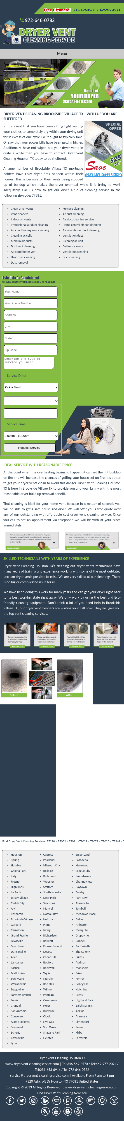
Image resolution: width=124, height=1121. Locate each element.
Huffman (49, 919)
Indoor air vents (21, 219)
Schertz (15, 1032)
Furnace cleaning (73, 209)
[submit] (30, 447)
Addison (81, 962)
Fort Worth (83, 946)
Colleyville (82, 984)
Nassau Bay (50, 914)
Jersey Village (19, 898)
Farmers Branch (21, 995)
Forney (80, 979)
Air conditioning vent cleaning (30, 230)
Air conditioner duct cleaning (81, 230)
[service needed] (29, 363)
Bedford (48, 962)
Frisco (79, 973)
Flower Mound (52, 946)
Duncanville (18, 952)
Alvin (14, 908)
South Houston (52, 892)
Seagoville (17, 989)
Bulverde (49, 1011)
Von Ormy (49, 1027)
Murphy (48, 979)
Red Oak (48, 984)
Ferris (14, 1000)
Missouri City (51, 865)
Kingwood (82, 865)
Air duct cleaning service (78, 219)
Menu (62, 53)
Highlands (17, 887)
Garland (16, 925)
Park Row (82, 898)
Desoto (47, 952)
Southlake (17, 946)
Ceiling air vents (73, 246)
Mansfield (82, 968)
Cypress (48, 855)
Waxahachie (18, 984)
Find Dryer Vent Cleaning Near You (62, 1093)
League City (83, 871)
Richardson (50, 935)
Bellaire (48, 871)
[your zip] (31, 350)
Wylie (47, 973)
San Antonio (18, 1011)
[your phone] (31, 303)
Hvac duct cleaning (23, 257)
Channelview (84, 881)
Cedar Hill (49, 957)
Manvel (48, 908)
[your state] (31, 338)
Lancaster (17, 962)
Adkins (80, 1011)
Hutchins (81, 989)
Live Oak (48, 1022)
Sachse (15, 968)
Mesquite (82, 930)
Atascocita (82, 903)
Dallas (79, 919)
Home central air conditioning (82, 225)
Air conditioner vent (23, 252)
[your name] (31, 291)
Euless (80, 957)
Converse (17, 1016)
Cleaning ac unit (73, 241)
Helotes (48, 1038)
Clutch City (18, 903)
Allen (14, 957)
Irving (47, 930)
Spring (15, 860)
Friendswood (84, 876)
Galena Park (18, 871)
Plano (47, 925)
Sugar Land (83, 855)
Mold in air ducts (22, 241)
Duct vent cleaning (23, 246)
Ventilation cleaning (75, 252)
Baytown (81, 887)
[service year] (31, 413)
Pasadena (82, 860)
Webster (48, 881)
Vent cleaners (19, 214)
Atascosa (81, 1016)
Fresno (15, 881)
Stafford (48, 887)
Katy (13, 876)
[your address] (31, 315)
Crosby (80, 892)
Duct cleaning (71, 257)
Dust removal (19, 262)
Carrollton (17, 930)
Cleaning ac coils (21, 236)
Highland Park (85, 1000)
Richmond (49, 876)
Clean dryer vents (22, 209)
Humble (16, 865)
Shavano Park (52, 1032)
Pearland (49, 860)
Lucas (79, 995)
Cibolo (47, 1016)
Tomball (81, 908)
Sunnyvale (17, 979)
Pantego (48, 995)
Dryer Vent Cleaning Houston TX (62, 1058)
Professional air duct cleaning (29, 225)
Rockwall (49, 968)
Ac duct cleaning (73, 214)
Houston (16, 855)
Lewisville (17, 941)
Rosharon (17, 914)
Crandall (16, 1006)
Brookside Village (22, 919)
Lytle (14, 1043)
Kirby (79, 1032)
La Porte (16, 892)
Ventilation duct (73, 236)
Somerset (17, 1027)
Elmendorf (82, 1022)
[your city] (31, 327)
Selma (80, 1027)
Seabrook (49, 903)
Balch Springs (84, 1006)
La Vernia (81, 1038)
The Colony (83, 952)
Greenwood (50, 1000)
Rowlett (48, 941)
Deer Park (49, 898)
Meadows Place (86, 914)
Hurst (46, 1006)
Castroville (17, 1038)
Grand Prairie (19, 935)
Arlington (81, 925)
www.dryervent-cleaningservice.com (32, 1064)
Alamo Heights (20, 1022)
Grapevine (82, 935)
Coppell (80, 941)
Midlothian (18, 973)
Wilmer (48, 989)
